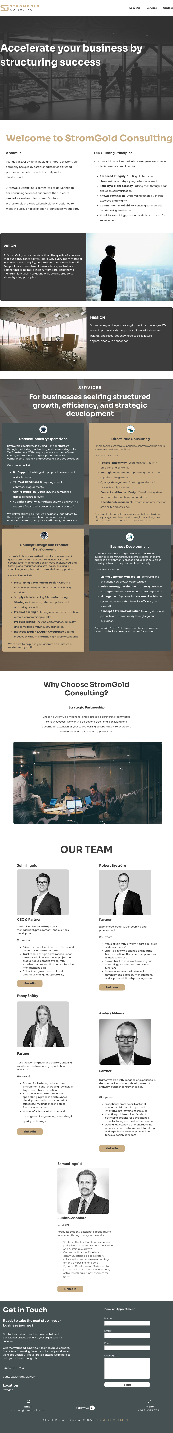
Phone (108, 1343)
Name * (109, 1318)
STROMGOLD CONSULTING (113, 1420)
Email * (108, 1330)
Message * (110, 1355)
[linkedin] (92, 1408)
